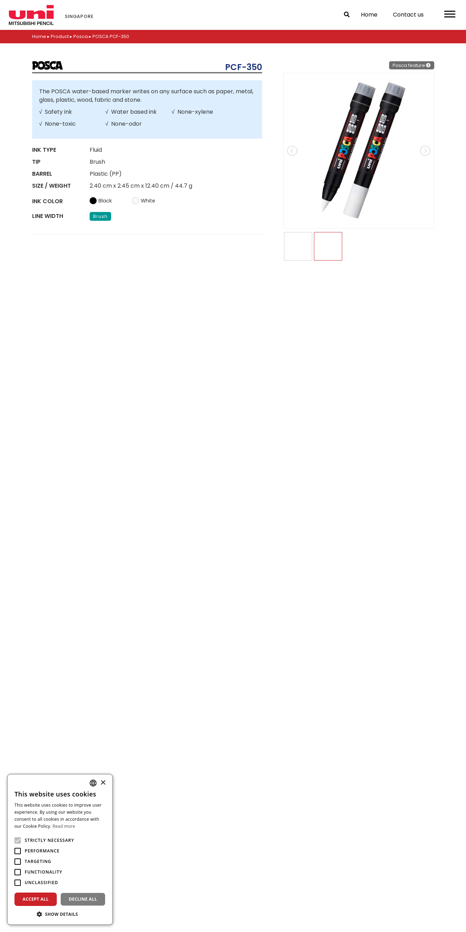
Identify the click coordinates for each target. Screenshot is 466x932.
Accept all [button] (36, 899)
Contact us (408, 15)
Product (60, 36)
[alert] (60, 849)
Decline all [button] (83, 899)
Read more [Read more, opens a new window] (64, 826)
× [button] (102, 783)
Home (369, 15)
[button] (59, 914)
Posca (80, 36)
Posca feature (412, 65)
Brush (100, 216)
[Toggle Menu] (449, 14)
